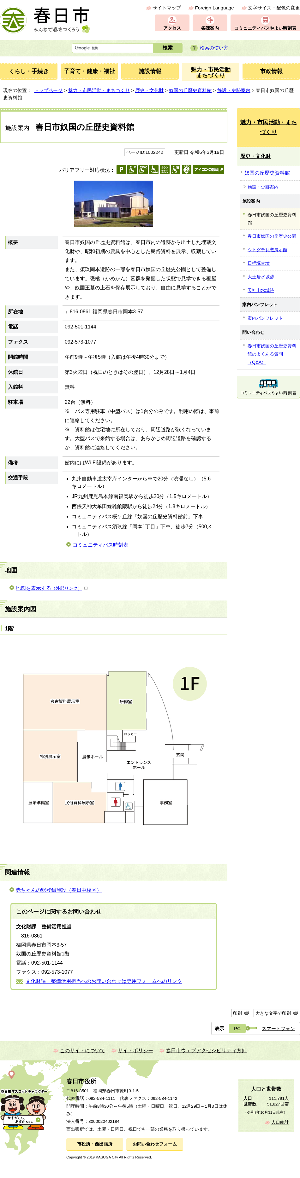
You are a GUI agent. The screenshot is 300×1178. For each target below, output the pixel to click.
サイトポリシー (135, 1050)
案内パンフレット (265, 318)
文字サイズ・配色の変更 (274, 7)
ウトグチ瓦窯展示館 (267, 249)
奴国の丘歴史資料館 (190, 90)
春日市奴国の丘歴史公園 (272, 236)
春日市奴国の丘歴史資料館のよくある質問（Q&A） (272, 354)
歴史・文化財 (149, 90)
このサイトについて (82, 1050)
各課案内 (210, 28)
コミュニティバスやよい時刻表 (265, 28)
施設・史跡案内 (233, 90)
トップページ (48, 90)
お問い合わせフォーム (155, 1144)
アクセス (172, 28)
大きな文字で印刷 (273, 1013)
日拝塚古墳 (259, 263)
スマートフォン (278, 1028)
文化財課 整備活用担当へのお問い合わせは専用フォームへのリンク (104, 981)
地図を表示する (51, 588)
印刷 (237, 1013)
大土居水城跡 (261, 276)
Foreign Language (214, 7)
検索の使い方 (214, 47)
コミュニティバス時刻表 (100, 545)
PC (237, 1028)
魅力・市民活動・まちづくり (99, 90)
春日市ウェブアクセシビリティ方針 (206, 1050)
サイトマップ (167, 7)
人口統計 (280, 1122)
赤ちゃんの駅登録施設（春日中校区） (59, 890)
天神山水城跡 (261, 290)
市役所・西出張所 (94, 1144)
